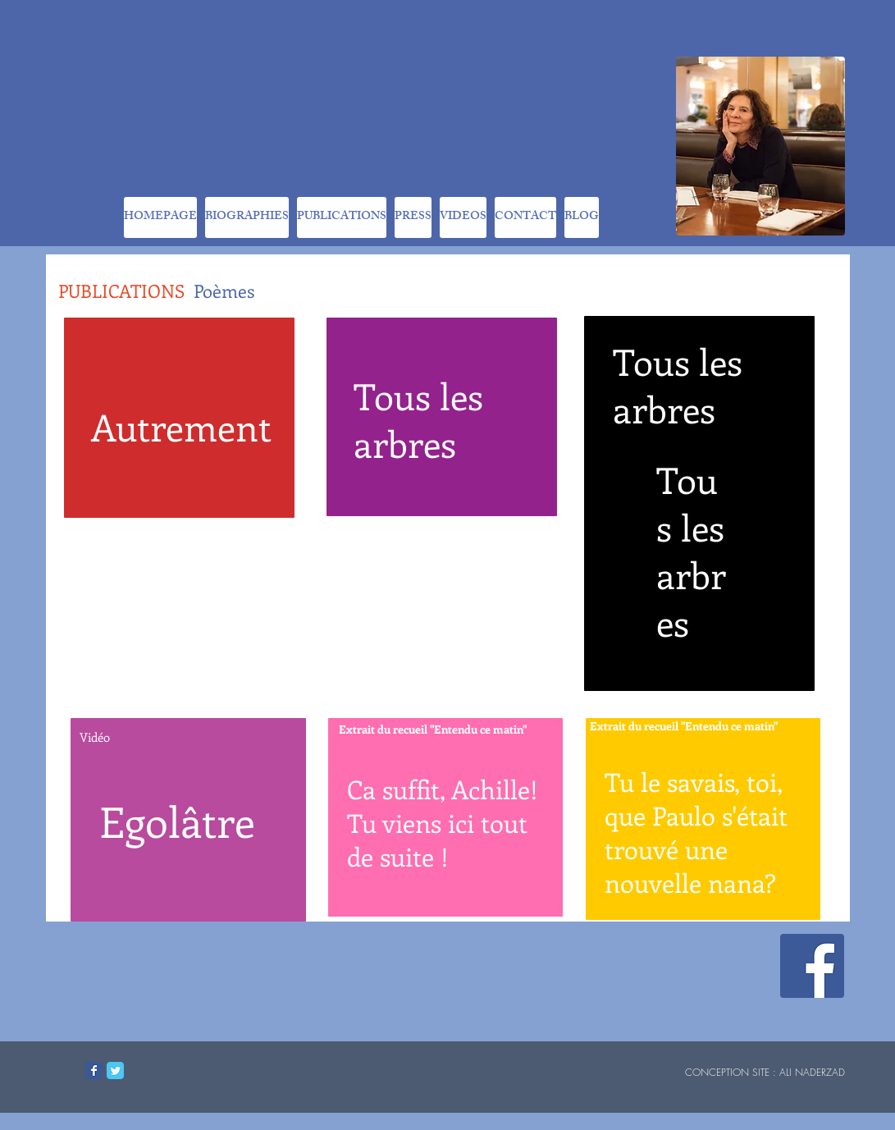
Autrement (181, 426)
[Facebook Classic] (94, 1070)
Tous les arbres (418, 419)
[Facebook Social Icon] (812, 966)
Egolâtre (177, 821)
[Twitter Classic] (115, 1070)
